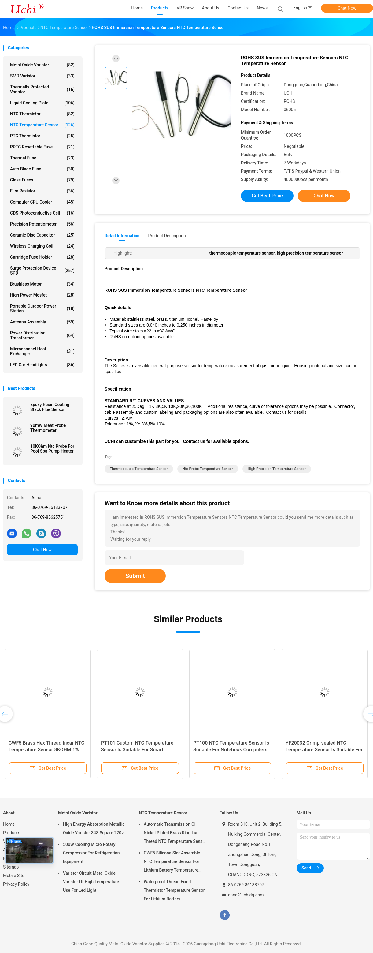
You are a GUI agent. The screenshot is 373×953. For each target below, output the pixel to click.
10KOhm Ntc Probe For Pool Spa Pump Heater (52, 449)
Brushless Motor (42, 284)
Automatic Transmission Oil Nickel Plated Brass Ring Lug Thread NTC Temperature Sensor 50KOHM (175, 834)
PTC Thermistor (42, 136)
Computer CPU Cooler (42, 202)
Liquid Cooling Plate (42, 103)
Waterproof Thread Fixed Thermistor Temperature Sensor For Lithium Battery (174, 890)
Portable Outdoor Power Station (42, 308)
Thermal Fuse (42, 158)
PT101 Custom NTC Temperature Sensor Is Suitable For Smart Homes (137, 749)
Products (11, 832)
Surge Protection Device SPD (42, 270)
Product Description (167, 235)
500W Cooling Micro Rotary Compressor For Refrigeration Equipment (91, 853)
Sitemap (11, 867)
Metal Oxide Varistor (42, 65)
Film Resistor (42, 191)
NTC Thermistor (42, 114)
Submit (135, 576)
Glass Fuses (42, 180)
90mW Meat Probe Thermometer (48, 428)
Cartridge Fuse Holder (42, 257)
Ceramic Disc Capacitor (42, 235)
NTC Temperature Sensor (42, 125)
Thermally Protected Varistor (42, 89)
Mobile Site (13, 875)
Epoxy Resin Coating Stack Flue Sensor (49, 407)
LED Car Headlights (42, 365)
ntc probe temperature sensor (208, 469)
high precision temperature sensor (277, 469)
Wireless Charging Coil (42, 246)
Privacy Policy (16, 884)
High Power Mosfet (42, 295)
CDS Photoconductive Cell (42, 213)
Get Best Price (267, 196)
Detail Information (122, 235)
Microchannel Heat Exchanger (42, 351)
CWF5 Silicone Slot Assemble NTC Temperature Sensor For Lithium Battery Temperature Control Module (172, 862)
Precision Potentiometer (42, 224)
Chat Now (347, 8)
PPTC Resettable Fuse (42, 147)
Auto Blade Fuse (42, 169)
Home (9, 824)
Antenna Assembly (42, 322)
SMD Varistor (42, 76)
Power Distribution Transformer (42, 335)
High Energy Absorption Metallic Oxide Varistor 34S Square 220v (94, 828)
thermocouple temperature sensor (139, 469)
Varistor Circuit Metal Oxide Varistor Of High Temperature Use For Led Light (91, 882)
